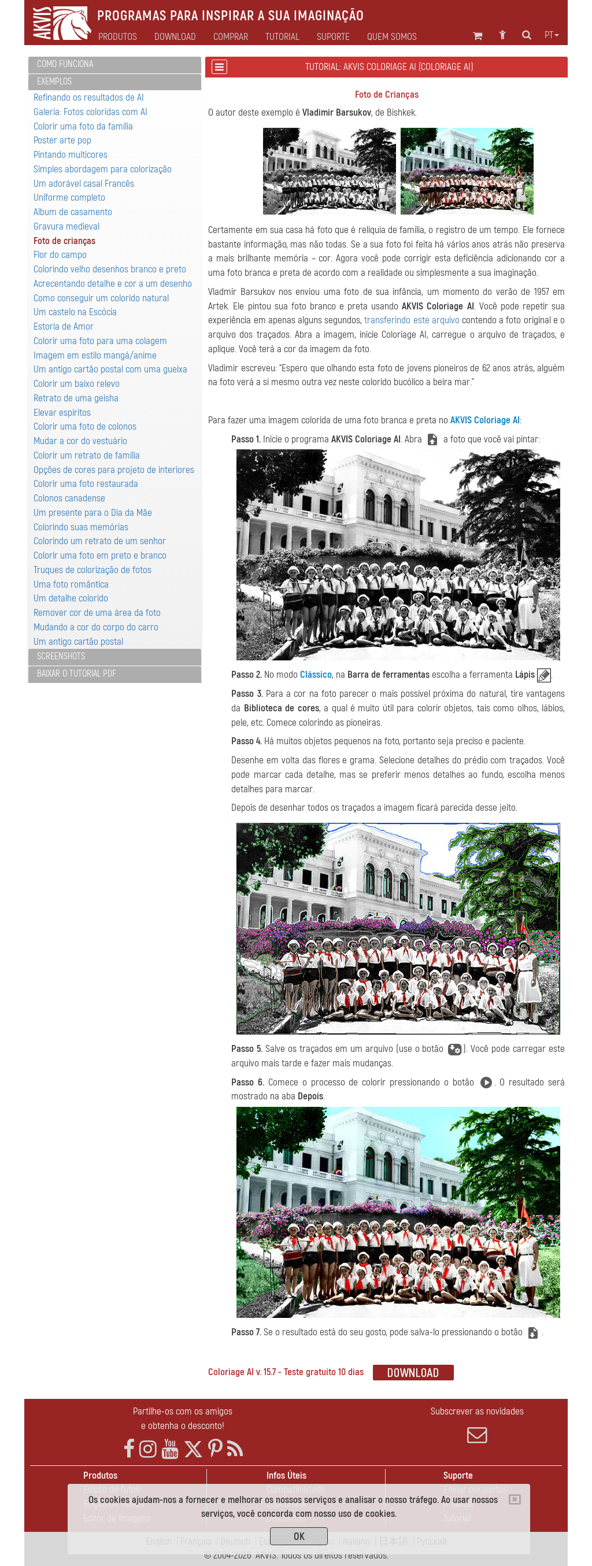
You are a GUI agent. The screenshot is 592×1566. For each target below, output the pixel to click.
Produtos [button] (117, 37)
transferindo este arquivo (411, 320)
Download (175, 37)
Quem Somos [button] (392, 37)
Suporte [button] (333, 37)
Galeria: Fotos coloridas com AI (90, 112)
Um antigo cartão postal (78, 642)
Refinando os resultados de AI (89, 97)
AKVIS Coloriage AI (485, 420)
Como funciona (65, 64)
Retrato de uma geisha (76, 398)
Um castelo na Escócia (75, 312)
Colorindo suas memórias (81, 527)
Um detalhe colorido (71, 598)
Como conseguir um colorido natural (101, 298)
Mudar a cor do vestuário (80, 441)
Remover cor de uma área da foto (97, 613)
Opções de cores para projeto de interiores (114, 470)
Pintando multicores (71, 155)
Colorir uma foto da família (83, 126)
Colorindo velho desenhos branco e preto (110, 269)
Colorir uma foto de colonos (85, 426)
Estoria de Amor (64, 326)
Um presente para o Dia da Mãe (93, 513)
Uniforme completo (69, 197)
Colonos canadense (69, 498)
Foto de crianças (64, 241)
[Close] (515, 1499)
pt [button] (552, 35)
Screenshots (61, 656)
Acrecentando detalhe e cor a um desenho (113, 284)
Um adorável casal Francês (84, 184)
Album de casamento (73, 212)
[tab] (114, 65)
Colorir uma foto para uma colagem (100, 341)
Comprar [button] (230, 37)
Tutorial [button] (282, 37)
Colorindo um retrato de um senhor (100, 541)
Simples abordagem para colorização (103, 169)
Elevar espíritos (62, 413)
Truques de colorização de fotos (92, 570)
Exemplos (54, 81)
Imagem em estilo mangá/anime (95, 355)
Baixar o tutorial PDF (76, 673)
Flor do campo (60, 255)
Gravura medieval (66, 226)
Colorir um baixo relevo (77, 384)
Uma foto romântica (71, 584)
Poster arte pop (62, 140)
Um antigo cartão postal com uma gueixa (110, 369)
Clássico (316, 674)
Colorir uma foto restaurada (86, 484)
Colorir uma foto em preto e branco (100, 555)
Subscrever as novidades (477, 1425)
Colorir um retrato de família (87, 455)
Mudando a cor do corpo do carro (96, 627)
